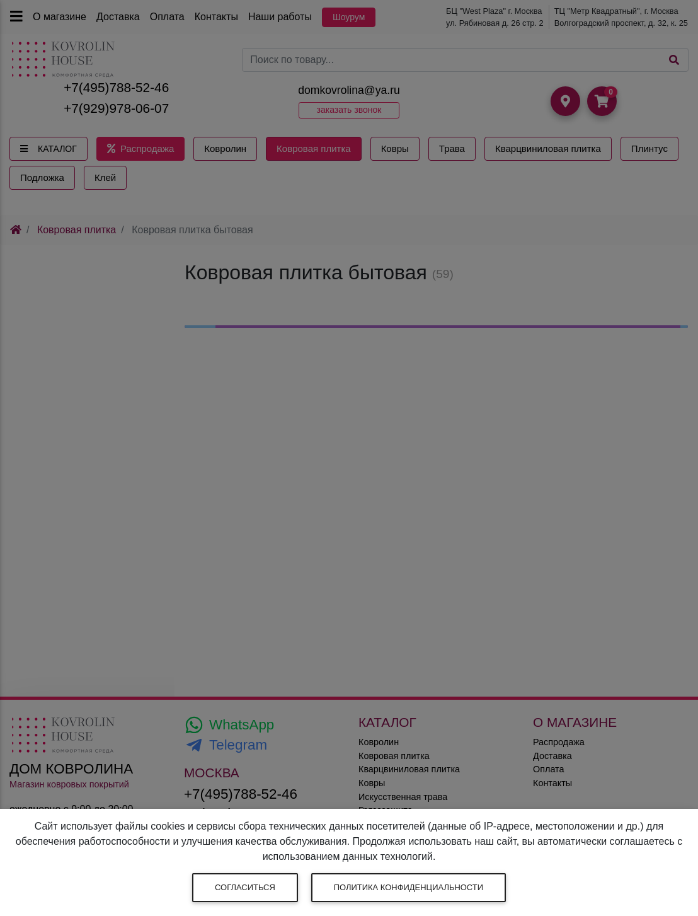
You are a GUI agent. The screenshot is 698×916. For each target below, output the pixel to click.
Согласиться (245, 887)
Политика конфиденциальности (408, 887)
